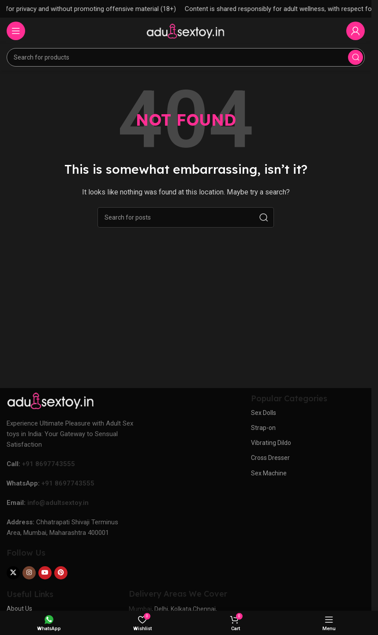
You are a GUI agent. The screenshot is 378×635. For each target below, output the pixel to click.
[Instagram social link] (29, 572)
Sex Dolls (263, 412)
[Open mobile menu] (16, 31)
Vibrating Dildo (271, 442)
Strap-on (263, 427)
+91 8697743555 (48, 464)
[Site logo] (185, 30)
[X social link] (13, 572)
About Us (19, 608)
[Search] (186, 57)
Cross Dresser (270, 457)
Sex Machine (269, 473)
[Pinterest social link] (60, 572)
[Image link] (51, 400)
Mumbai (140, 609)
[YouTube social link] (45, 572)
